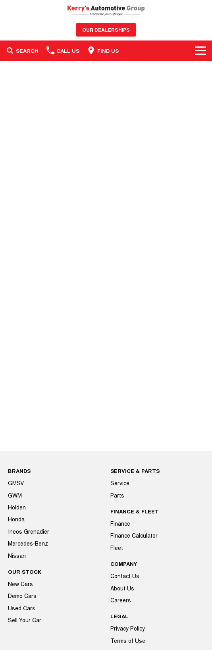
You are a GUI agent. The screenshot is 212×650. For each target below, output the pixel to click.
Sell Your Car (24, 620)
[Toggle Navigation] (200, 50)
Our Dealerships (106, 29)
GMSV (16, 483)
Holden (17, 507)
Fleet (116, 548)
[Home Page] (106, 10)
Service (119, 483)
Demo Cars (22, 596)
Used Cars (21, 608)
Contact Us (124, 576)
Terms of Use (127, 640)
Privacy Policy (127, 628)
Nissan (17, 555)
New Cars (20, 584)
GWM (15, 495)
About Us (122, 588)
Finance (120, 523)
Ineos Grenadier (28, 531)
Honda (16, 519)
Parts (117, 495)
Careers (120, 600)
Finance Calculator (134, 535)
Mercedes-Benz (28, 543)
